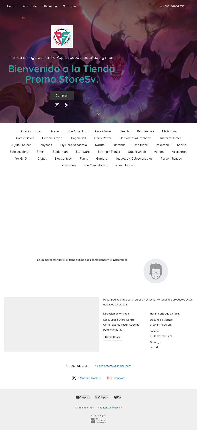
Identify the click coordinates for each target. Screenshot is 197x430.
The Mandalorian (95, 165)
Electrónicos (63, 158)
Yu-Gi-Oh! (22, 158)
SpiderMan (60, 152)
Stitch (40, 152)
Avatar (54, 131)
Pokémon (162, 145)
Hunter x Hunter (170, 138)
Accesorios (179, 152)
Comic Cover (25, 138)
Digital (42, 158)
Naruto (100, 145)
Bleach (124, 131)
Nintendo (119, 145)
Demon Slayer (52, 138)
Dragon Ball (78, 138)
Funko (84, 158)
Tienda (11, 6)
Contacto (69, 6)
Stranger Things (109, 152)
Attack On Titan (31, 131)
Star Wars (83, 152)
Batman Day (145, 131)
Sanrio (181, 145)
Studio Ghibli (137, 152)
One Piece (141, 145)
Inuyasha (46, 145)
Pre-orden (69, 165)
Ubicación (50, 6)
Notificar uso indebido (110, 407)
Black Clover (102, 131)
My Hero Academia (73, 145)
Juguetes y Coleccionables (134, 158)
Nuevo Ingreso (125, 165)
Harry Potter (102, 138)
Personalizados (171, 158)
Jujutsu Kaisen (21, 145)
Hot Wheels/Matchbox (135, 138)
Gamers (101, 158)
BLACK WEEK (76, 131)
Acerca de (29, 6)
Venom (159, 152)
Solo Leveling (19, 152)
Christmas (169, 131)
